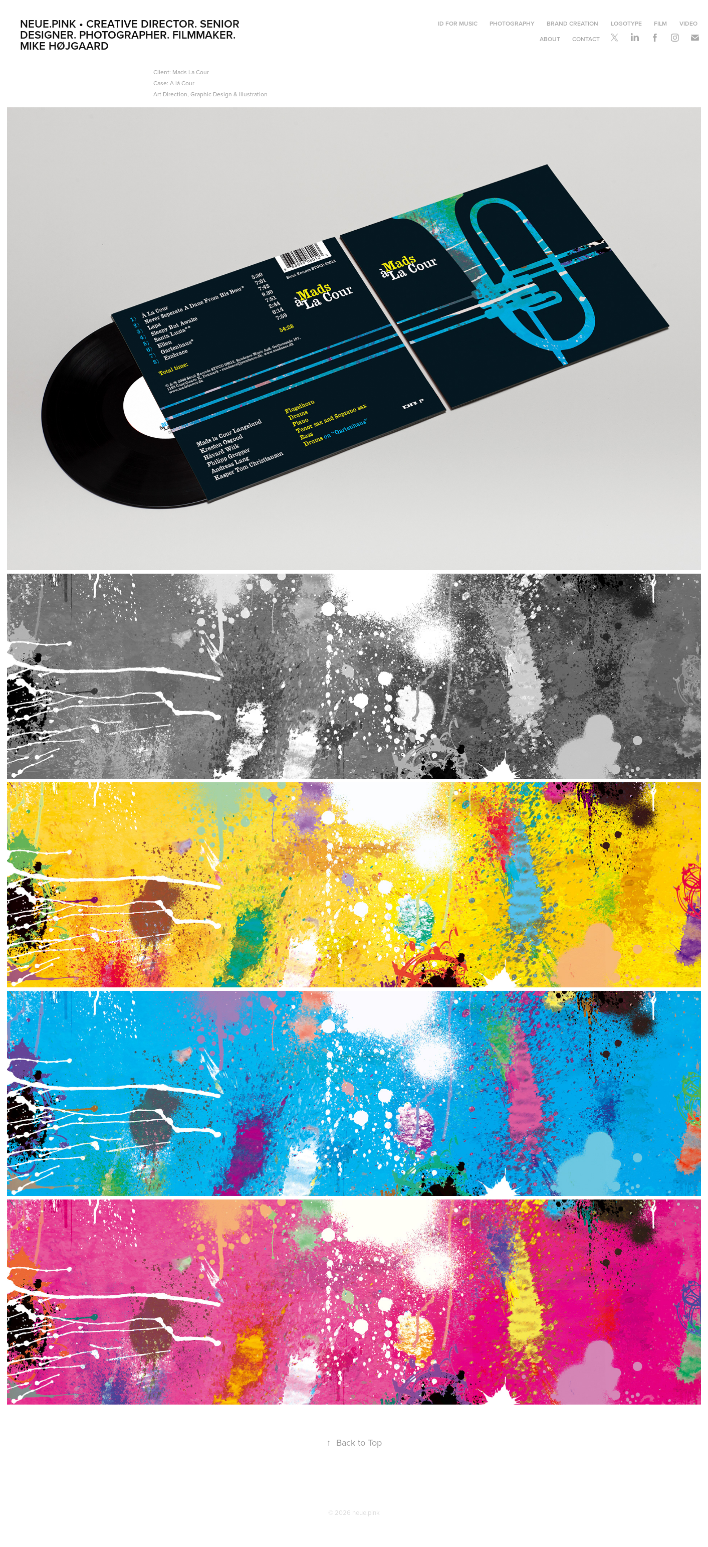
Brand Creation (572, 23)
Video (688, 23)
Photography (512, 23)
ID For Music (458, 23)
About (550, 39)
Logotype (626, 23)
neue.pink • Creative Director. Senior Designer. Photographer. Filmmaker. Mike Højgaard (131, 35)
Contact (586, 39)
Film (660, 23)
